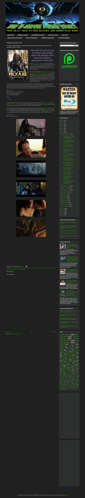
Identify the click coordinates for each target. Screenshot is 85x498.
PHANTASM (38, 74)
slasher (8, 269)
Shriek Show (70, 388)
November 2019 (67, 186)
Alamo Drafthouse (69, 385)
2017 (63, 210)
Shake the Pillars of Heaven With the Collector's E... (67, 178)
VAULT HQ (65, 35)
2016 (63, 212)
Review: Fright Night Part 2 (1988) (68, 233)
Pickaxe (46, 267)
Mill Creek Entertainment (69, 353)
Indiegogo (62, 378)
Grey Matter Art (69, 361)
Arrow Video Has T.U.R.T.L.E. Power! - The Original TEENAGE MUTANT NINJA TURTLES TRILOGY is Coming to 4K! (69, 294)
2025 (63, 120)
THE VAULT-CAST (53, 35)
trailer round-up (66, 360)
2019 (63, 132)
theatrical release (72, 375)
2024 (63, 122)
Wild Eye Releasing (21, 269)
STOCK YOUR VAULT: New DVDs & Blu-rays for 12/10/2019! (68, 160)
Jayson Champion (33, 267)
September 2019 (67, 190)
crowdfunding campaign (66, 370)
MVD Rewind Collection (69, 362)
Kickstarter (70, 378)
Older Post (54, 331)
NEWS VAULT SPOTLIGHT (14, 38)
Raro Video (76, 374)
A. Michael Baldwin (14, 267)
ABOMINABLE (35, 73)
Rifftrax (61, 385)
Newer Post (7, 331)
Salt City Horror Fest (66, 383)
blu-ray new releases (69, 340)
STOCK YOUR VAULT (32, 38)
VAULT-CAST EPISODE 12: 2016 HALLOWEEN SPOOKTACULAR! (68, 319)
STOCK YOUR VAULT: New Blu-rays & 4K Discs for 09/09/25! (72, 282)
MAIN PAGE (10, 35)
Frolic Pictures (68, 374)
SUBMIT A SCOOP (23, 35)
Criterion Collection (66, 355)
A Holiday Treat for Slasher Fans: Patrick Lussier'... (68, 151)
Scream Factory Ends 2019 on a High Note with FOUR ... (68, 155)
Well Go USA (75, 359)
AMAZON (45, 108)
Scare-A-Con (64, 388)
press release (52, 267)
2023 (63, 124)
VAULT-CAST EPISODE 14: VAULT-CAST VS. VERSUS (68, 311)
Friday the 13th (69, 372)
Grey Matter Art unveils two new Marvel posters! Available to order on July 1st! (72, 246)
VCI (75, 369)
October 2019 (66, 188)
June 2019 (65, 196)
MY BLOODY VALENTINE (38, 63)
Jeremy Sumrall (41, 267)
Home (31, 331)
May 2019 (65, 198)
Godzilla (76, 370)
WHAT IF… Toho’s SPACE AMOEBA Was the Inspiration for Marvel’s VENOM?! (68, 227)
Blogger (65, 495)
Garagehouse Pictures (64, 376)
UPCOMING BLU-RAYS (38, 35)
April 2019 (65, 200)
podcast (61, 381)
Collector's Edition (65, 349)
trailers (61, 354)
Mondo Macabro (74, 367)
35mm (61, 372)
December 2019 (67, 134)
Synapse (75, 371)
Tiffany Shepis (13, 269)
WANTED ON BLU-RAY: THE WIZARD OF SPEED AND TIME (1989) (72, 271)
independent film (25, 267)
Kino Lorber (71, 347)
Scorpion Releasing (64, 359)
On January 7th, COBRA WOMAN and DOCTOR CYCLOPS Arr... (69, 137)
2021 (63, 128)
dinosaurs (64, 375)
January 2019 (66, 206)
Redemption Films (74, 381)
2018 (63, 208)
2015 (63, 214)
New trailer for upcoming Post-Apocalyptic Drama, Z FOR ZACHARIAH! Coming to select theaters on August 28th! (72, 259)
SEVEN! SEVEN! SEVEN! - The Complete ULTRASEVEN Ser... (69, 164)
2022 (63, 126)
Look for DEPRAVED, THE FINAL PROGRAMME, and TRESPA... (69, 142)
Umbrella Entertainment (72, 354)
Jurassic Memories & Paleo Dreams (68, 230)
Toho (69, 380)
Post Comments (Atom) (16, 333)
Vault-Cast (74, 380)
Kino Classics (71, 357)
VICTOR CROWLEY (43, 73)
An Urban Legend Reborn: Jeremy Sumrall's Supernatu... (69, 182)
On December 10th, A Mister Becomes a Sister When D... (68, 169)
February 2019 (66, 204)
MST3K (62, 357)
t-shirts (67, 381)
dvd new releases (69, 341)
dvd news (69, 350)
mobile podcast (66, 386)
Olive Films (73, 364)
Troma (68, 366)
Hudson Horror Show (66, 371)
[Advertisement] (31, 319)
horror (20, 267)
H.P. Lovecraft (74, 376)
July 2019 (65, 194)
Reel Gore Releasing (74, 386)
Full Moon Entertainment (72, 384)
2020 (63, 130)
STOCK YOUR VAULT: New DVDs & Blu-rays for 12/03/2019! (68, 173)
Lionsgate (76, 355)
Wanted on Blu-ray (70, 365)
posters (61, 361)
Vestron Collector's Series (69, 356)
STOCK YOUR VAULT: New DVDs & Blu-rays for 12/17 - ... (68, 146)
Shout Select (75, 351)
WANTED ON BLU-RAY (47, 38)
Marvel (61, 365)
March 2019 (66, 202)
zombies (74, 360)
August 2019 (66, 192)
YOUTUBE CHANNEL (64, 38)
